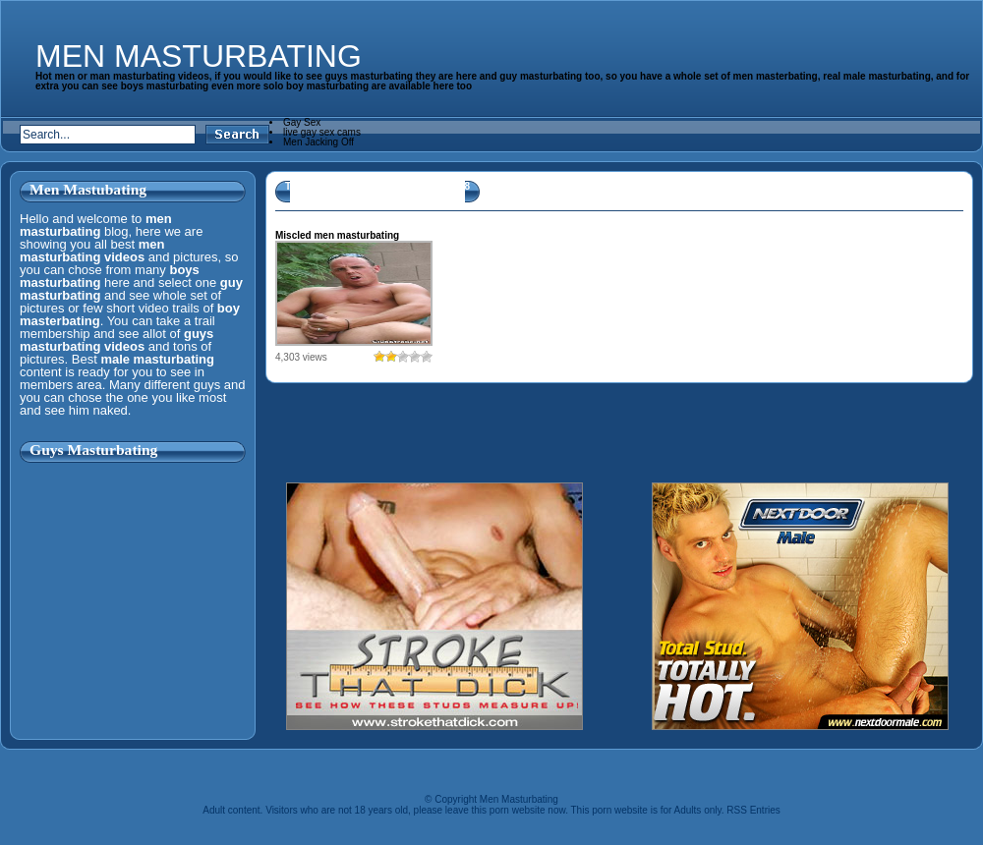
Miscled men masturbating (337, 235)
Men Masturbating (198, 56)
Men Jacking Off (318, 142)
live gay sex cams (322, 132)
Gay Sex (301, 122)
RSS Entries (753, 810)
